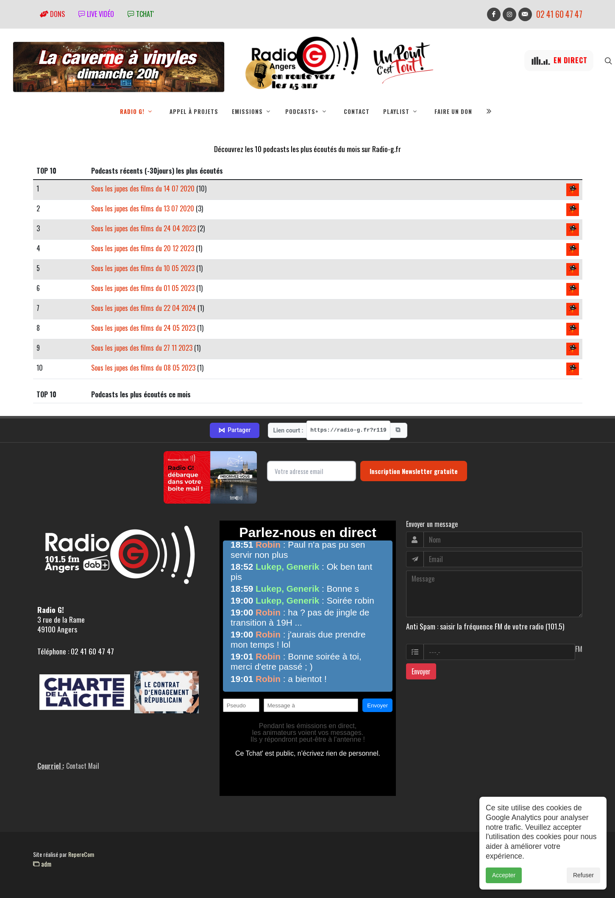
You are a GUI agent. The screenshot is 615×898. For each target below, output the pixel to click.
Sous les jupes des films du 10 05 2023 (143, 268)
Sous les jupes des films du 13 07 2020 (142, 208)
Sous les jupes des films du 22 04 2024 (143, 308)
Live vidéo (96, 14)
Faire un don (453, 111)
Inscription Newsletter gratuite (414, 471)
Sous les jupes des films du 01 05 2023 (143, 288)
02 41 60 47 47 (559, 14)
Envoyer (421, 671)
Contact (357, 111)
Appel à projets (194, 111)
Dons (52, 14)
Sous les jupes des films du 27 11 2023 (141, 348)
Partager (234, 430)
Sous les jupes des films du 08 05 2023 (143, 368)
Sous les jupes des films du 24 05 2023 (143, 328)
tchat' (141, 14)
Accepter (503, 875)
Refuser (583, 875)
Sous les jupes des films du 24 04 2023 (143, 228)
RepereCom (81, 854)
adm (42, 863)
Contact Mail (82, 766)
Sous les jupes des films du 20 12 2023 (142, 248)
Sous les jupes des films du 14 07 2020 (143, 188)
